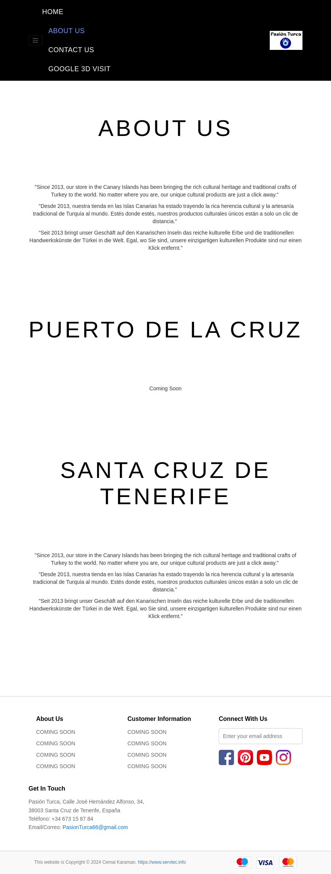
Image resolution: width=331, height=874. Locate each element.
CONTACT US (71, 50)
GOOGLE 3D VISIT (76, 69)
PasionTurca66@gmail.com (95, 827)
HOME (72, 12)
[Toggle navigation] (35, 40)
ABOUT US (66, 31)
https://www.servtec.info (162, 862)
